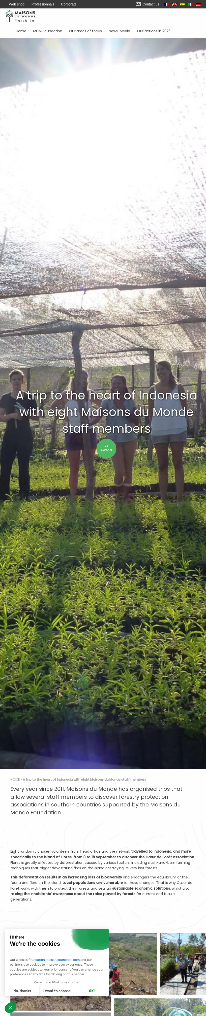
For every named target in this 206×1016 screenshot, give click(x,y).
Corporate (69, 4)
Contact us (147, 4)
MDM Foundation (47, 31)
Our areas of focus (85, 31)
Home (21, 31)
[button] (10, 1008)
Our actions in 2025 (154, 31)
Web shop (17, 4)
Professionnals (42, 4)
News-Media (119, 31)
